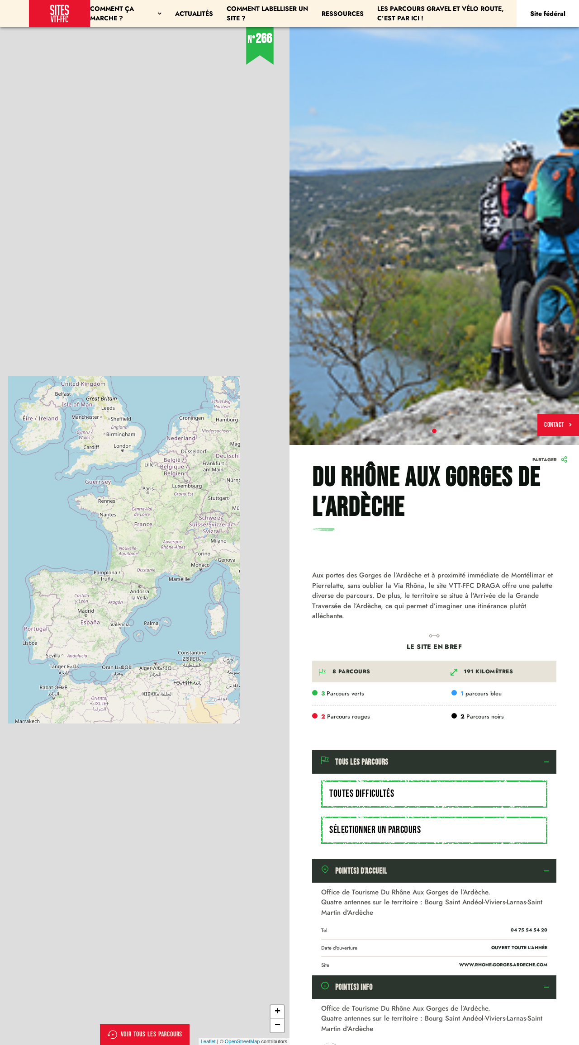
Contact (558, 425)
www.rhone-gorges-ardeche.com (503, 964)
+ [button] (277, 1012)
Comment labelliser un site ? (267, 13)
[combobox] (434, 794)
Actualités (194, 13)
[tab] (434, 762)
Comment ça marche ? (125, 13)
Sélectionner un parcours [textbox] (375, 830)
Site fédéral (547, 13)
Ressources (343, 13)
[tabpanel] (434, 236)
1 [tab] (434, 431)
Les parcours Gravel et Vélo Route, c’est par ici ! (440, 13)
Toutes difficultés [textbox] (361, 794)
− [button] (277, 1025)
